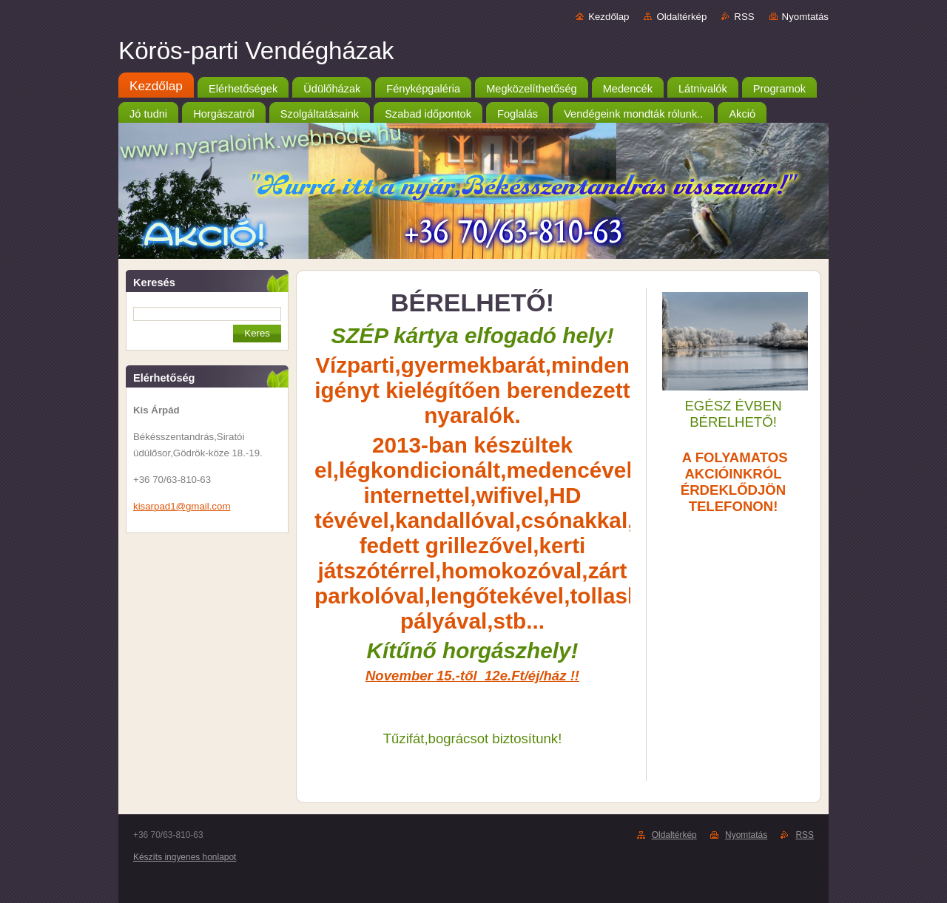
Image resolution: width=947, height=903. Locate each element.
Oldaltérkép (681, 16)
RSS (744, 16)
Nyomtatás (805, 16)
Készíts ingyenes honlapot (184, 857)
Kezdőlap (608, 16)
